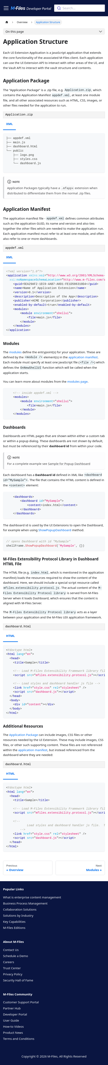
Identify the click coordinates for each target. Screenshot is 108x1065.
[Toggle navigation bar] (6, 8)
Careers (8, 962)
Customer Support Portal (21, 1002)
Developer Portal (15, 1014)
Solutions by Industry (18, 915)
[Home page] (6, 22)
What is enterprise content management (32, 897)
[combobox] (79, 8)
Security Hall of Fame (18, 980)
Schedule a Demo (15, 956)
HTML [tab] (10, 636)
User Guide (11, 1020)
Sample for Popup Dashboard (69, 464)
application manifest (83, 357)
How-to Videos (13, 1026)
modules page (77, 381)
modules (15, 352)
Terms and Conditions (18, 1039)
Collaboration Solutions (19, 909)
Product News (13, 1033)
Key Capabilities (14, 922)
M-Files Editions (14, 928)
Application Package (23, 735)
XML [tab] (9, 124)
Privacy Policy (12, 974)
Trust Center (12, 968)
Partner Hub (12, 1008)
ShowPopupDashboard (54, 530)
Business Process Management (25, 903)
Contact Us (11, 950)
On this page (14, 31)
